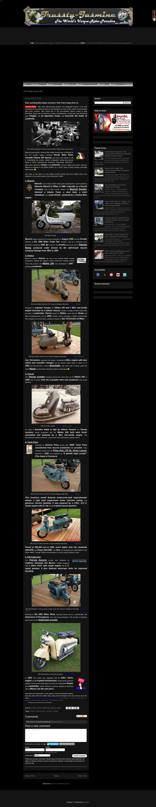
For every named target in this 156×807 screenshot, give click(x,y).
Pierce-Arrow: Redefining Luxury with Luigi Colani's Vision (117, 252)
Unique (55, 711)
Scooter (49, 711)
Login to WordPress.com (67, 744)
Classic (32, 711)
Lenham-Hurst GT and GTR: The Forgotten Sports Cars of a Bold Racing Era (117, 220)
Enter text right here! (56, 735)
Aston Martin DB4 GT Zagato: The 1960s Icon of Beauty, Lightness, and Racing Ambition (118, 203)
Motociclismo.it (78, 543)
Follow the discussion (85, 716)
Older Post (82, 776)
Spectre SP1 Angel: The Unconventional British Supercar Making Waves (117, 170)
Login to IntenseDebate (53, 744)
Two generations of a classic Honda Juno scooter (115, 186)
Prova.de (78, 304)
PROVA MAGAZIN (81, 698)
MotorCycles (41, 711)
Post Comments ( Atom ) (61, 784)
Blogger (86, 802)
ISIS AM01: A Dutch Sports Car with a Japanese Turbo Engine (116, 235)
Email (48, 747)
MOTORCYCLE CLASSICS (56, 700)
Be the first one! (57, 722)
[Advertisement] (78, 63)
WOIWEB (72, 698)
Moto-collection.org (78, 356)
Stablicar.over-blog (66, 426)
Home (56, 776)
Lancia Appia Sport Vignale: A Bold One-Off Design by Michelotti (60, 43)
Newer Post (30, 776)
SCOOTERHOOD (64, 698)
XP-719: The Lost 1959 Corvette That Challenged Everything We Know (113, 43)
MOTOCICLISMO (36, 700)
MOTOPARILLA (45, 700)
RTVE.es (82, 149)
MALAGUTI (28, 700)
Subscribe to (37, 755)
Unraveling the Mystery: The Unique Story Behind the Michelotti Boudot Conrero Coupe (118, 154)
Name (27, 747)
